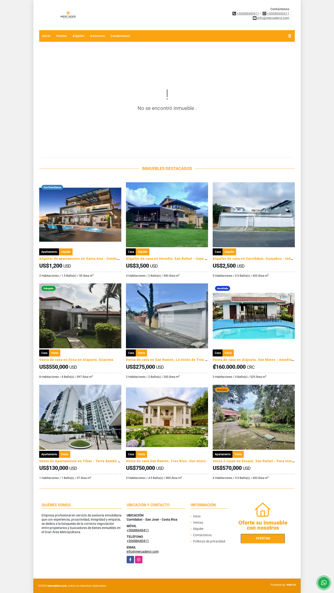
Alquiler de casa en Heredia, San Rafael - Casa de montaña (175, 258)
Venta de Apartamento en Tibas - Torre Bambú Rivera (83, 461)
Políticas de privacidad (209, 541)
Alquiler (79, 36)
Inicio (46, 36)
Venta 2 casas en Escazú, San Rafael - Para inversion (257, 461)
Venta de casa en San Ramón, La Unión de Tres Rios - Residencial (181, 360)
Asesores (97, 36)
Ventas (61, 36)
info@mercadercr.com (143, 551)
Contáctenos (120, 36)
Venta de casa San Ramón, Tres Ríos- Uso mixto (166, 461)
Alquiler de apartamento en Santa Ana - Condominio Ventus (89, 258)
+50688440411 (248, 13)
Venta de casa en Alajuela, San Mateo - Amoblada (254, 360)
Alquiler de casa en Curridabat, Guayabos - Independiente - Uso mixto (271, 258)
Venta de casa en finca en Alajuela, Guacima (76, 360)
